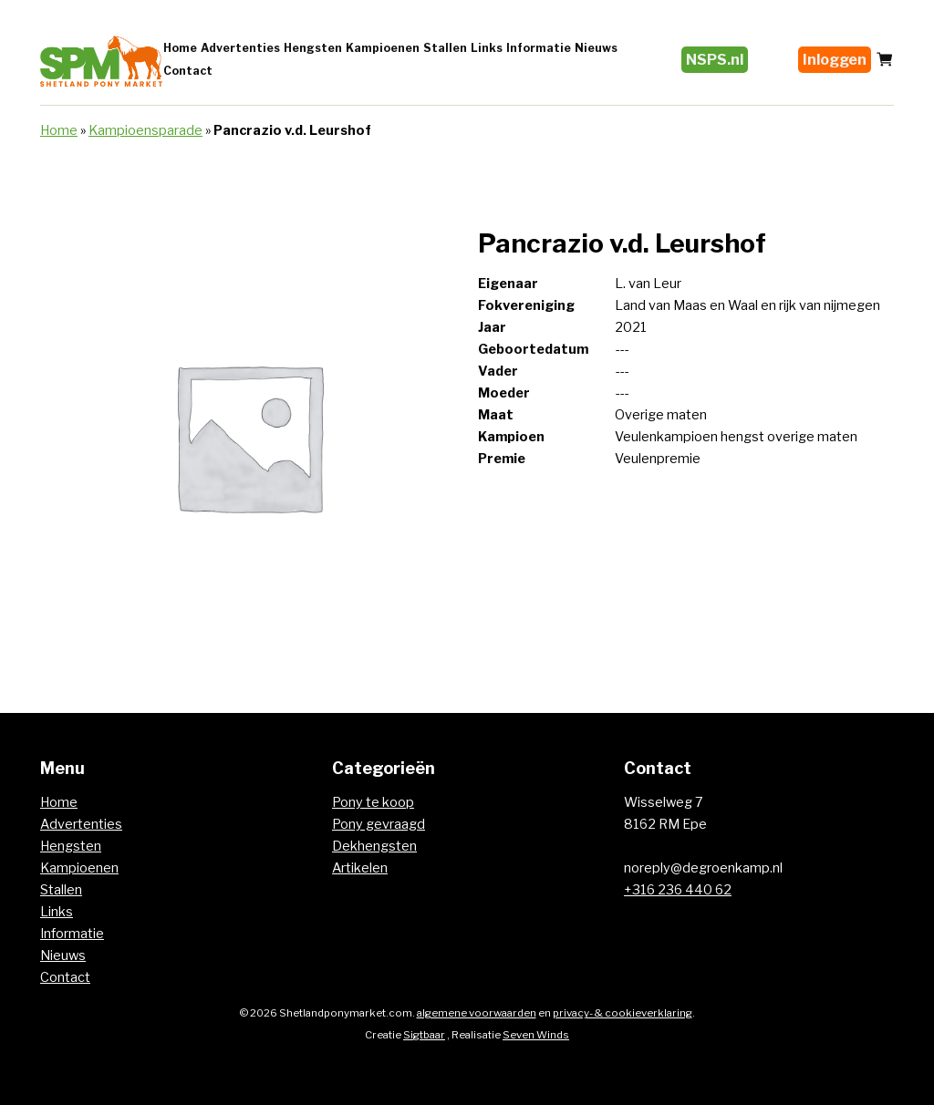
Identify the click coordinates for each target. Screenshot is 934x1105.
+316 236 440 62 (678, 890)
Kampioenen (383, 48)
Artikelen (360, 868)
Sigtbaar (424, 1034)
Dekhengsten (374, 846)
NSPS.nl (714, 59)
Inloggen (835, 59)
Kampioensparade (145, 130)
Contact (188, 70)
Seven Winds (536, 1034)
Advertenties (240, 48)
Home (180, 48)
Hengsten (313, 48)
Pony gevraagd (378, 824)
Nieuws (596, 48)
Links (487, 48)
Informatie (538, 48)
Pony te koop (373, 802)
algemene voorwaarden (476, 1013)
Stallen (445, 48)
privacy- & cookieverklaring (622, 1013)
